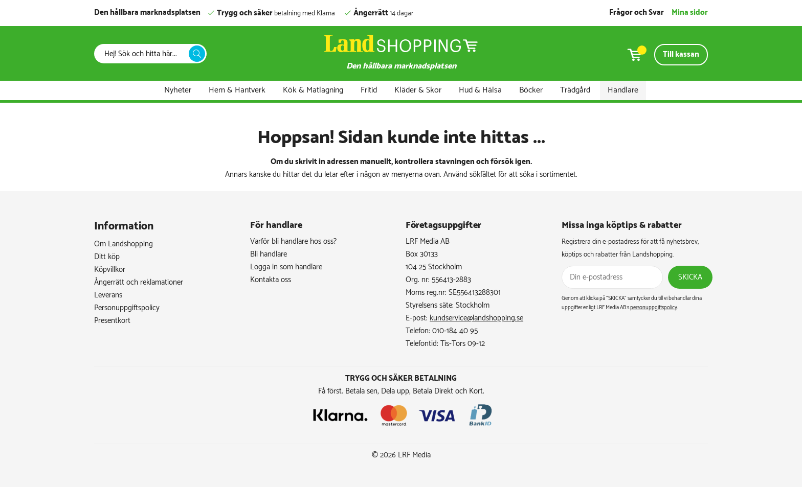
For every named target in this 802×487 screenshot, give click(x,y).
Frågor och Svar (636, 12)
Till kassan (681, 54)
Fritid (369, 90)
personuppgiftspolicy (653, 307)
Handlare (623, 90)
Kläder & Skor (417, 90)
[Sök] (144, 54)
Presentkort (112, 320)
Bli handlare (268, 254)
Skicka (690, 277)
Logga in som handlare (286, 267)
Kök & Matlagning (313, 90)
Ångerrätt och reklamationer (138, 282)
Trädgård (575, 90)
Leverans (108, 295)
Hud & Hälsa (480, 90)
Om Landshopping (123, 244)
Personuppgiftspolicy (127, 308)
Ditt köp (107, 256)
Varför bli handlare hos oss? (293, 241)
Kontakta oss (270, 279)
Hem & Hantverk (237, 90)
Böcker (531, 90)
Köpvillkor (109, 269)
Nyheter (177, 90)
